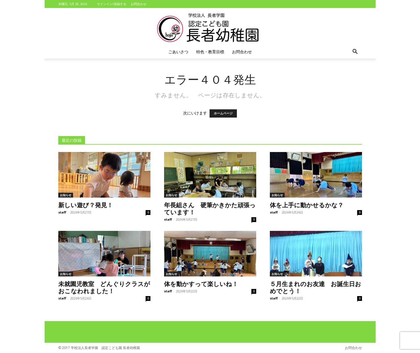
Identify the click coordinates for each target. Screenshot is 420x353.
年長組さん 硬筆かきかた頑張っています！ (210, 208)
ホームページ (223, 113)
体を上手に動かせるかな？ (307, 205)
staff (62, 212)
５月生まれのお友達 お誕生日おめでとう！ (315, 287)
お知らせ (65, 195)
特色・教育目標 (210, 51)
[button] (355, 52)
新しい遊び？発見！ (85, 205)
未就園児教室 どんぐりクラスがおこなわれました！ (104, 287)
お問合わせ (138, 4)
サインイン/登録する (111, 4)
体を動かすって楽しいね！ (201, 284)
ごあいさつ (178, 51)
